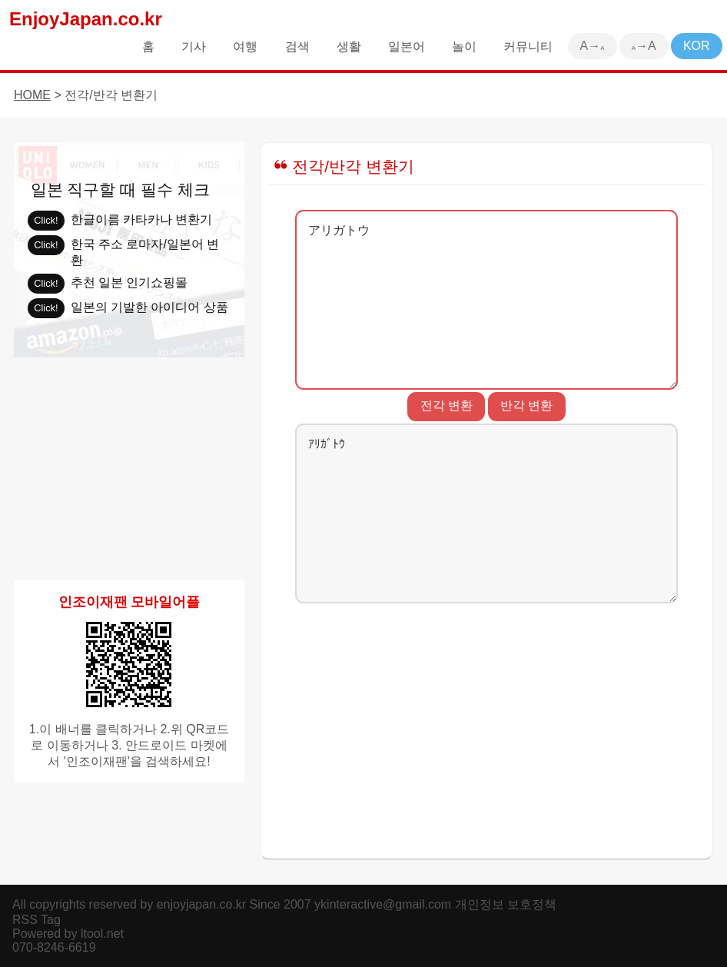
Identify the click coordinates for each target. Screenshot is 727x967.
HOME (32, 94)
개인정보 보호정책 (505, 904)
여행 (245, 46)
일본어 (406, 46)
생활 (349, 46)
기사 (193, 46)
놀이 (464, 46)
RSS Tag (36, 919)
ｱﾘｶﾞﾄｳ (486, 513)
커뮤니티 (528, 46)
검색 (297, 46)
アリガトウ (486, 300)
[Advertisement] (486, 726)
